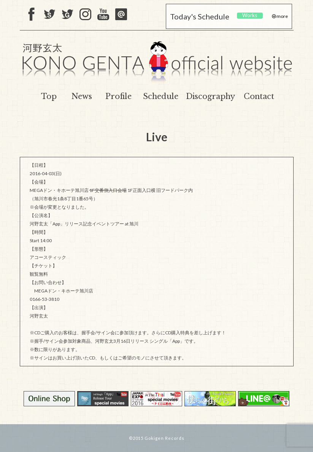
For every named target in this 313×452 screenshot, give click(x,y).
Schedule (160, 96)
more (282, 16)
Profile (118, 96)
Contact (259, 96)
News (81, 96)
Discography (210, 96)
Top (49, 96)
